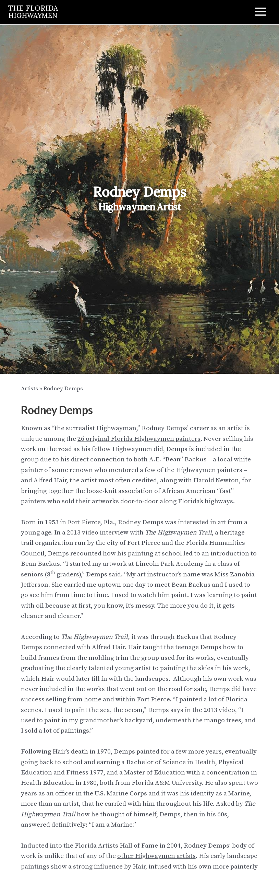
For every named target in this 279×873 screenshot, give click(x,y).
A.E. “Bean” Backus (178, 459)
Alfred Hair (50, 480)
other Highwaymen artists (156, 856)
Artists (29, 388)
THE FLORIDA (34, 11)
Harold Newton (216, 480)
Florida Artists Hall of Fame (116, 846)
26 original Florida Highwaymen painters (139, 439)
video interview (105, 533)
